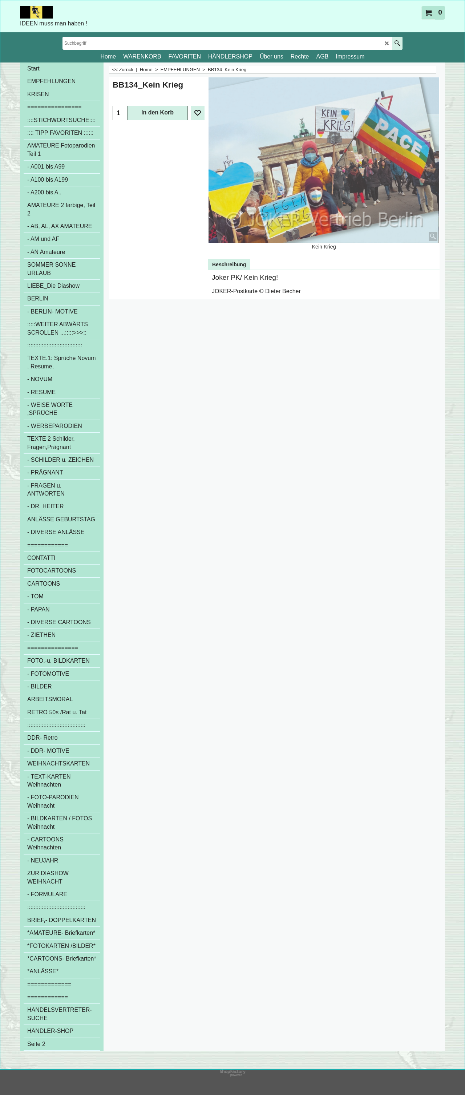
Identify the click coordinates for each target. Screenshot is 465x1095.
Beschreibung (229, 264)
